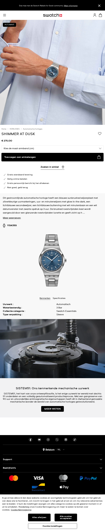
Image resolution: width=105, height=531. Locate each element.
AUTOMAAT (9, 25)
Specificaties (59, 298)
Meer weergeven (12, 218)
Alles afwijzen (39, 517)
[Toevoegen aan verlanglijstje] (99, 133)
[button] (4, 15)
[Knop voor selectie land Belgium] (49, 449)
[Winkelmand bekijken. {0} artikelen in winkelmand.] (100, 15)
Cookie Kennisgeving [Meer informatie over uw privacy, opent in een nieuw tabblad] (21, 510)
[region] (52, 159)
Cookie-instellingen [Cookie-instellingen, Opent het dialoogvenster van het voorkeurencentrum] (52, 526)
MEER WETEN (52, 409)
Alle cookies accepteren (66, 517)
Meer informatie (71, 6)
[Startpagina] (52, 15)
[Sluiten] (99, 5)
